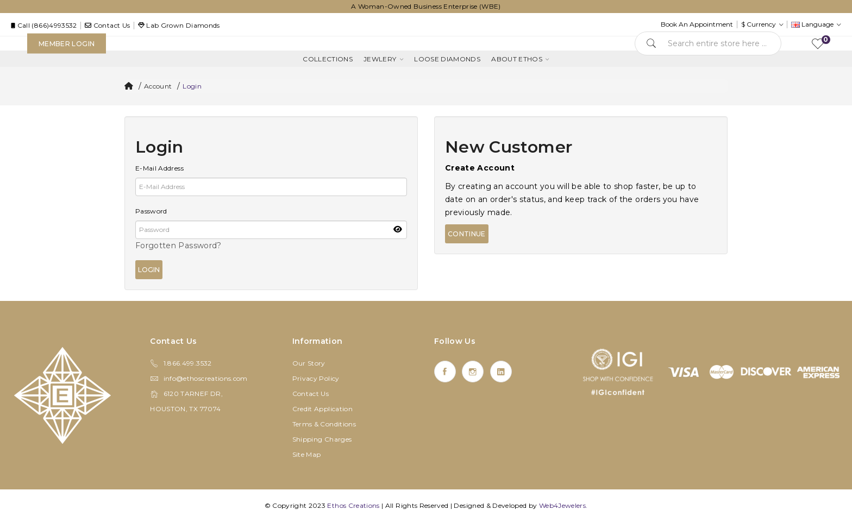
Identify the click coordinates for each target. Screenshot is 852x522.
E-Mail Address (159, 168)
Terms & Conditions (324, 424)
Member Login (67, 44)
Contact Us (310, 393)
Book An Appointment (697, 24)
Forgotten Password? (178, 245)
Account (158, 86)
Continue (467, 234)
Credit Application (322, 409)
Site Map (306, 454)
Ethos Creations (353, 505)
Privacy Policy (316, 378)
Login (192, 86)
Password (151, 211)
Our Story (308, 363)
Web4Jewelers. (563, 505)
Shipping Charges (322, 439)
